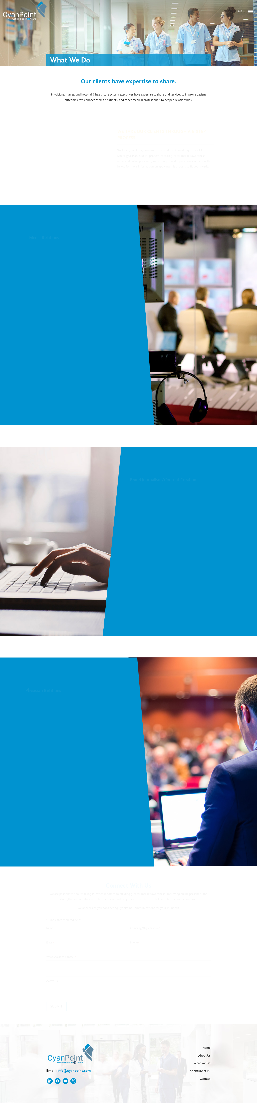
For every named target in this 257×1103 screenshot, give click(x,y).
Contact (205, 1079)
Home (206, 1047)
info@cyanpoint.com (75, 1069)
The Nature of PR (199, 1071)
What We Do (202, 1063)
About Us (204, 1055)
